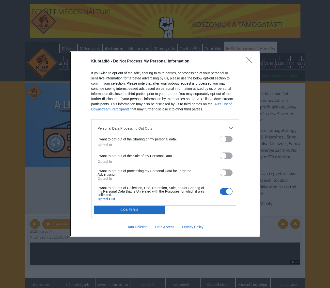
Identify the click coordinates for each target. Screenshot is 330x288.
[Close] (250, 61)
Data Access (164, 227)
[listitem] (165, 128)
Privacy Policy (192, 227)
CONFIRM (129, 210)
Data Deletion (137, 227)
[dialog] (165, 144)
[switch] (226, 139)
